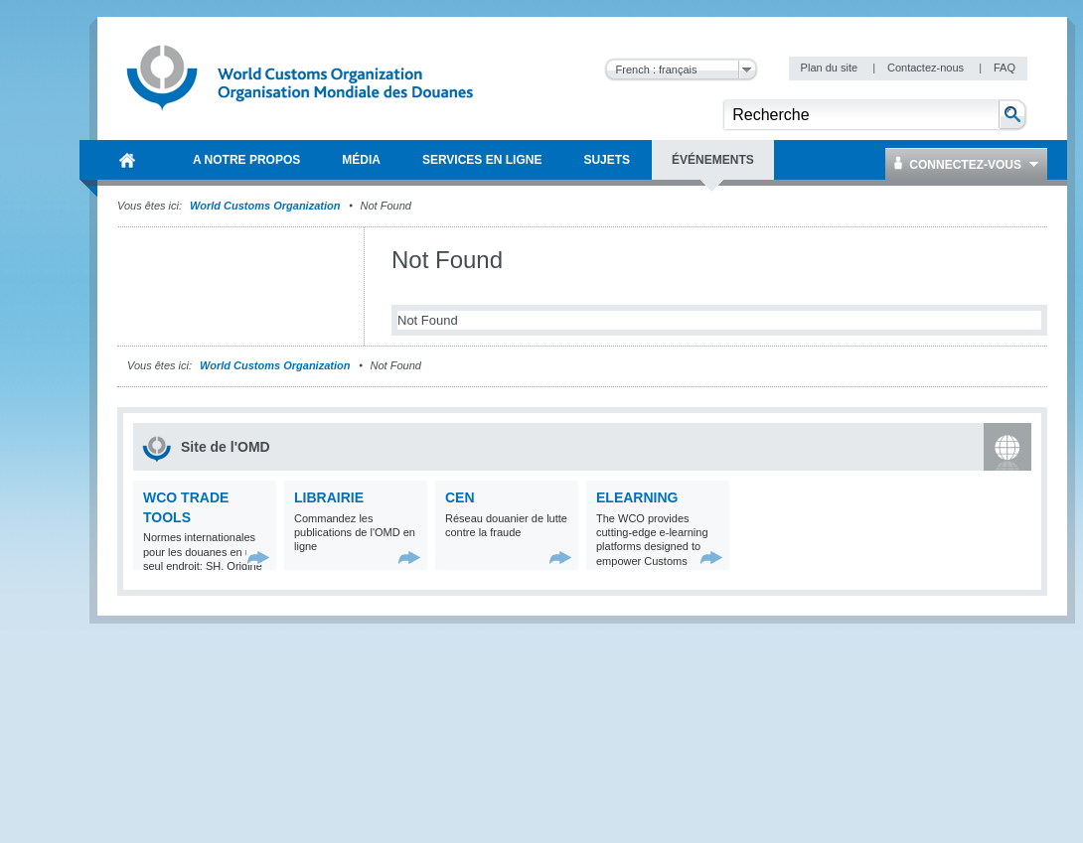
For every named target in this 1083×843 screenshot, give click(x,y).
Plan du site (831, 67)
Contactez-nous (927, 67)
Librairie (329, 497)
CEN (460, 497)
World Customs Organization (266, 205)
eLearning (637, 497)
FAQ (1004, 67)
